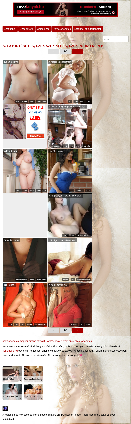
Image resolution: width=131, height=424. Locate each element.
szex (32, 101)
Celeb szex (43, 29)
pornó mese (41, 101)
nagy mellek (78, 101)
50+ (82, 324)
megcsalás (86, 146)
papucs (57, 146)
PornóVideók (53, 341)
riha (10, 324)
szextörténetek (21, 101)
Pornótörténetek (62, 29)
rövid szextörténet (83, 235)
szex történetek (83, 341)
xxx (71, 146)
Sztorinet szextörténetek (87, 29)
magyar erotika (28, 341)
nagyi (88, 324)
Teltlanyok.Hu (10, 350)
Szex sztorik (26, 29)
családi (65, 235)
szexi (88, 101)
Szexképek (10, 29)
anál (71, 191)
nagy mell (73, 324)
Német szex (67, 341)
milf (70, 101)
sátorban (79, 191)
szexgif (41, 341)
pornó (65, 146)
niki (16, 324)
